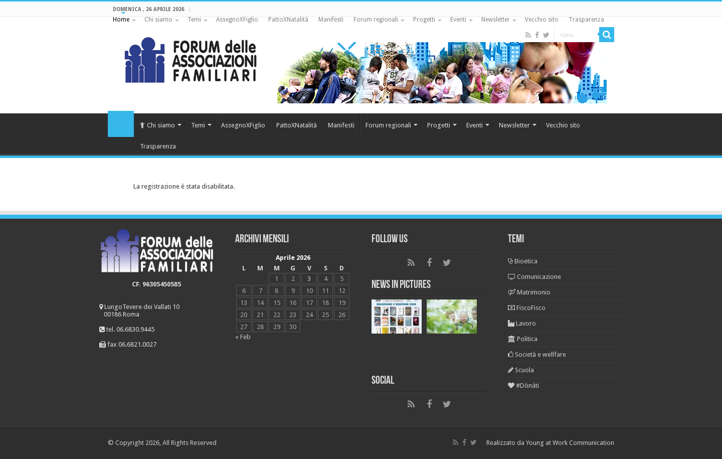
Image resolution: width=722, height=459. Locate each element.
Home (121, 19)
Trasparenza (586, 19)
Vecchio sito (542, 19)
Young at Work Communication (570, 442)
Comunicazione (534, 276)
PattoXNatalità (288, 19)
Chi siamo (158, 19)
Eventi (458, 19)
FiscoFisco (527, 308)
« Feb (243, 337)
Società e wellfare (537, 354)
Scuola (521, 370)
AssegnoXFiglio (237, 19)
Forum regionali (375, 19)
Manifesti (330, 19)
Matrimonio (529, 292)
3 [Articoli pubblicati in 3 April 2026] (309, 278)
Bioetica (522, 261)
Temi (194, 19)
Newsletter (495, 19)
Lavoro (522, 323)
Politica (522, 339)
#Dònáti (523, 385)
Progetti (424, 19)
